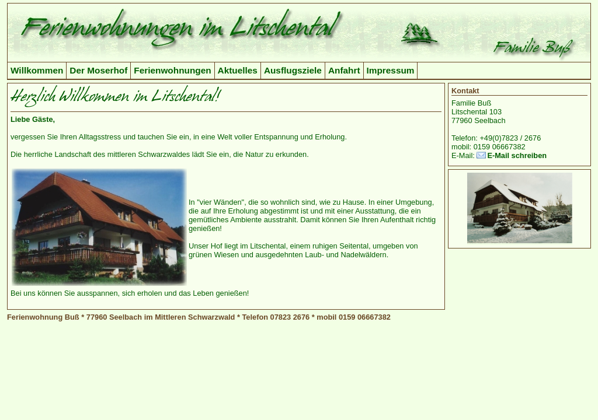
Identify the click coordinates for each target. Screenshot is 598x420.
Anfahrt (344, 70)
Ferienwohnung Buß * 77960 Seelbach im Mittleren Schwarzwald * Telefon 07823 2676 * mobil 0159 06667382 (199, 317)
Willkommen (37, 70)
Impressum (391, 70)
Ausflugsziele (293, 70)
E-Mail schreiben (517, 155)
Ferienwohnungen (172, 70)
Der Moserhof (98, 70)
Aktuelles (238, 70)
